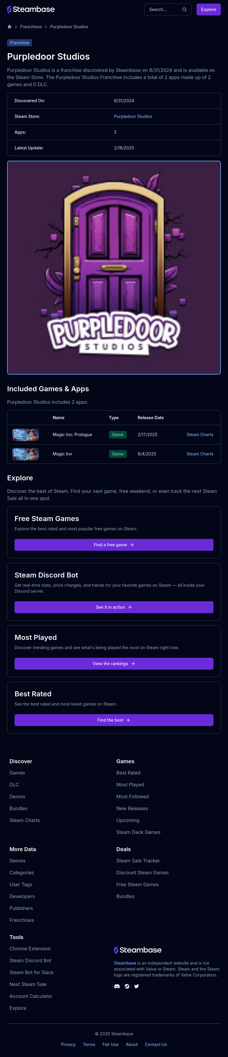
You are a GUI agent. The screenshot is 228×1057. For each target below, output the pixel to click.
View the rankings (114, 663)
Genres (18, 861)
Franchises (31, 26)
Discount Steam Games (142, 872)
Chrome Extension (30, 949)
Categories (22, 872)
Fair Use (110, 1044)
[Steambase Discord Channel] (117, 986)
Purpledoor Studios (69, 26)
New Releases (132, 808)
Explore (208, 9)
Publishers (21, 908)
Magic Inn (62, 453)
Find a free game (114, 544)
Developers (22, 896)
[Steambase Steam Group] (127, 986)
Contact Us (156, 1044)
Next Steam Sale (28, 984)
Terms (89, 1044)
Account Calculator (31, 996)
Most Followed (132, 796)
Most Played (130, 785)
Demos (17, 796)
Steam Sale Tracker (138, 861)
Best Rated (128, 773)
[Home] (9, 26)
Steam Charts (199, 434)
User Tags (21, 884)
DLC (14, 785)
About (132, 1044)
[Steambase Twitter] (136, 986)
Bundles (19, 808)
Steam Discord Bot (30, 960)
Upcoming (128, 820)
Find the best (114, 719)
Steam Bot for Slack (32, 972)
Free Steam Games (137, 884)
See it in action (114, 607)
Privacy (68, 1044)
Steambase (125, 963)
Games (17, 773)
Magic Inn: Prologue (72, 434)
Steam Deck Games (138, 832)
